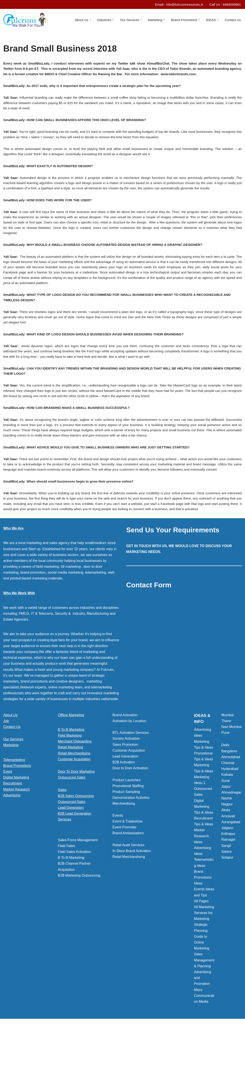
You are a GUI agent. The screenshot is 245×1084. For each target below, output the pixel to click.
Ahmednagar (231, 846)
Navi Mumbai (231, 781)
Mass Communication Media (204, 1049)
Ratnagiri (228, 894)
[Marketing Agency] (25, 20)
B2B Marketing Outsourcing (79, 929)
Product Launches (127, 834)
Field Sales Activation (74, 906)
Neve (7, 1078)
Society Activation (126, 792)
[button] (83, 20)
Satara (226, 905)
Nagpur (227, 858)
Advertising (11, 849)
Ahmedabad (230, 811)
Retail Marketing (70, 801)
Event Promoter (125, 881)
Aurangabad (230, 876)
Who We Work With (19, 647)
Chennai (227, 817)
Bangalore (229, 805)
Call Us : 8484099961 (224, 5)
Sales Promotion (125, 798)
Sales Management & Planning (204, 1014)
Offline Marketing (71, 769)
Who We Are (13, 582)
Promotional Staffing (128, 840)
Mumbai (227, 769)
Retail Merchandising (74, 807)
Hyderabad (229, 823)
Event (7, 826)
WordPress (42, 1078)
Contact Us (232, 20)
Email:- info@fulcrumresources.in (175, 5)
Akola (225, 864)
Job (6, 775)
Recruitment (12, 837)
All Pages (201, 955)
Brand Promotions (17, 820)
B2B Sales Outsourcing (76, 850)
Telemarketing (14, 814)
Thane (226, 775)
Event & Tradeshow (128, 875)
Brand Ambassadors (128, 887)
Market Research (16, 843)
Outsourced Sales (71, 831)
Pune (225, 787)
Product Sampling (126, 846)
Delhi (225, 799)
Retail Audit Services (128, 899)
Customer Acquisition (74, 813)
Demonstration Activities (131, 852)
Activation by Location (129, 775)
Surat (225, 834)
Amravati (228, 870)
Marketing (10, 799)
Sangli (226, 899)
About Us (10, 769)
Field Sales (66, 900)
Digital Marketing (16, 831)
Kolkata (227, 829)
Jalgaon (227, 882)
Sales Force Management (78, 894)
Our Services (13, 793)
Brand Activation (125, 769)
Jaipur (226, 840)
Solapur (227, 911)
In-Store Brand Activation (132, 905)
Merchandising (124, 857)
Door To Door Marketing (76, 826)
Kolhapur (228, 888)
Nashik (226, 852)
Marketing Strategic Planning (201, 978)
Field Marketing (69, 789)
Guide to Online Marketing (201, 996)
